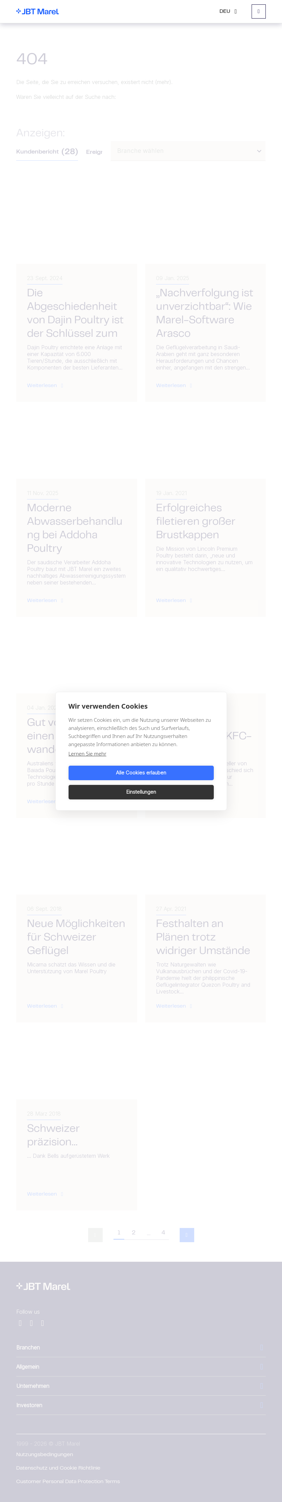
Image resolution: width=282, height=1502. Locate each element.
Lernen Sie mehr (87, 763)
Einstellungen (179, 782)
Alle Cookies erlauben (103, 782)
